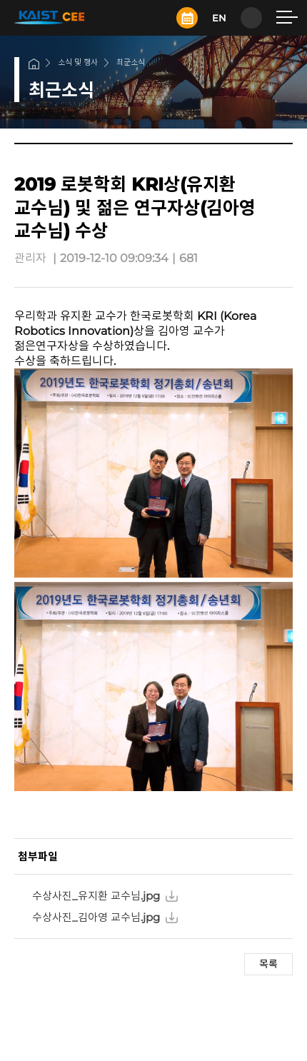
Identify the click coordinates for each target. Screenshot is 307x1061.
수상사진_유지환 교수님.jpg (96, 895)
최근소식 (130, 62)
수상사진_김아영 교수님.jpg (96, 917)
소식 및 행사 (78, 62)
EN (219, 18)
